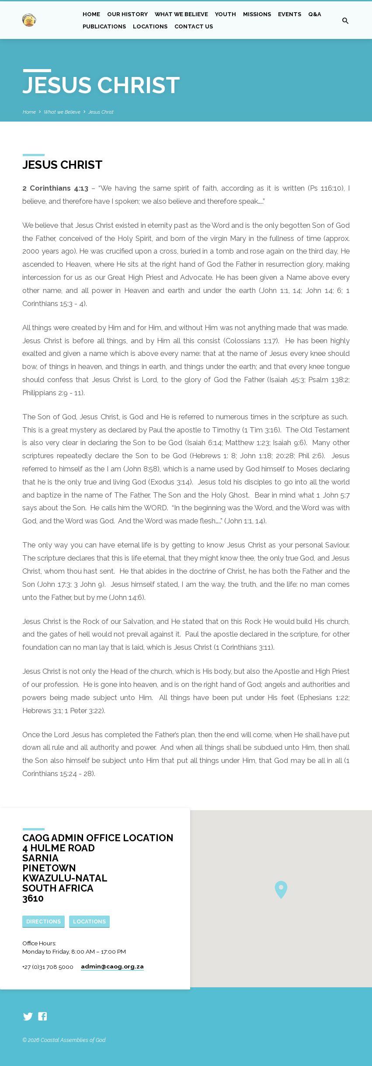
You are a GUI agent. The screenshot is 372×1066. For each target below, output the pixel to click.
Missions (257, 14)
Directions (44, 921)
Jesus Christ (101, 112)
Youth (225, 14)
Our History (127, 14)
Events (289, 14)
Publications (104, 26)
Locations (150, 26)
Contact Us (193, 26)
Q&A (314, 14)
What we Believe (181, 14)
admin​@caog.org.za (112, 966)
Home (91, 14)
